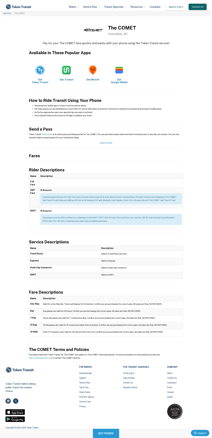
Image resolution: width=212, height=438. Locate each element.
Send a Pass (47, 134)
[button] (74, 7)
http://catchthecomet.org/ (40, 358)
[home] (18, 6)
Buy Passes (106, 433)
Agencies (7, 13)
